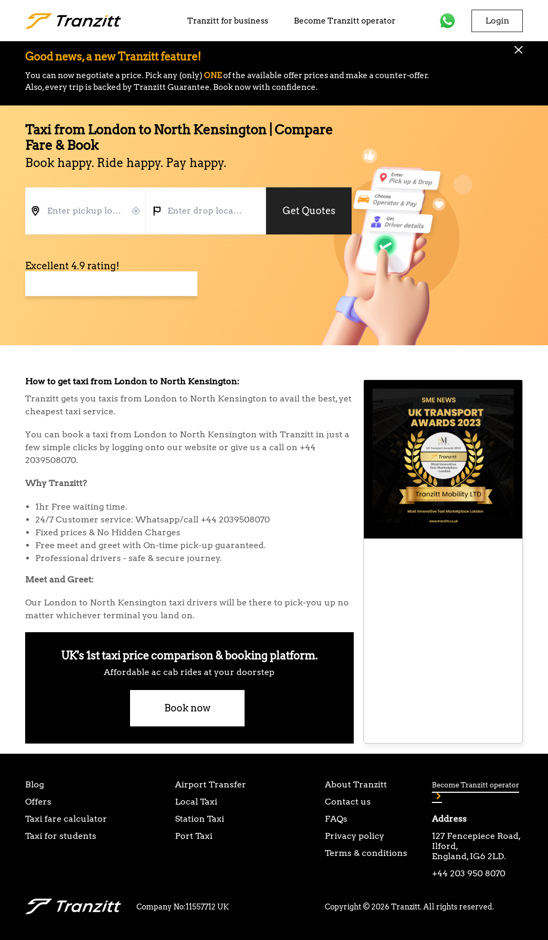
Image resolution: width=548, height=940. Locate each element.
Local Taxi (196, 802)
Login (497, 21)
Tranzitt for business (227, 21)
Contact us (348, 802)
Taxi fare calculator (66, 819)
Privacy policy (354, 836)
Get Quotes (309, 210)
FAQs (336, 819)
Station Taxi (199, 819)
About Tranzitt (356, 784)
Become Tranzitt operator (344, 21)
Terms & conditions (366, 853)
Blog (34, 784)
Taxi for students (60, 836)
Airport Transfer (210, 784)
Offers (38, 802)
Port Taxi (193, 836)
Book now (187, 708)
